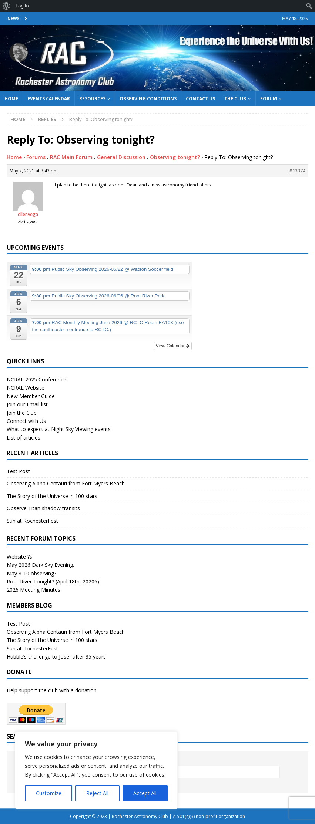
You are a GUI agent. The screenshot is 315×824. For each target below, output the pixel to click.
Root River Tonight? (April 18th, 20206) (53, 581)
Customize (48, 793)
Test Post (18, 471)
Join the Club (22, 412)
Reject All (97, 793)
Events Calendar (48, 98)
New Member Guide (31, 396)
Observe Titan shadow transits (43, 508)
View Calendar (173, 346)
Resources (92, 98)
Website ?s (19, 556)
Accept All (145, 793)
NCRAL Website (25, 387)
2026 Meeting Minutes (33, 589)
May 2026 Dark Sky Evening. (40, 564)
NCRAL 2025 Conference (36, 379)
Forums (36, 157)
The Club (235, 98)
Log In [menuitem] (22, 6)
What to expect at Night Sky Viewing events (59, 429)
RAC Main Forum (71, 157)
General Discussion (121, 157)
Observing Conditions (148, 98)
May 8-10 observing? (31, 573)
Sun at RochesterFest (32, 520)
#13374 (297, 171)
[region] (96, 770)
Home (11, 98)
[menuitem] (6, 6)
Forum (268, 98)
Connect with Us (26, 420)
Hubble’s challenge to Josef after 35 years (56, 656)
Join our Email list (27, 404)
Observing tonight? (175, 157)
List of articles (23, 437)
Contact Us (200, 98)
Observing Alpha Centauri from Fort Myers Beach (66, 483)
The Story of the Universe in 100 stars (52, 496)
